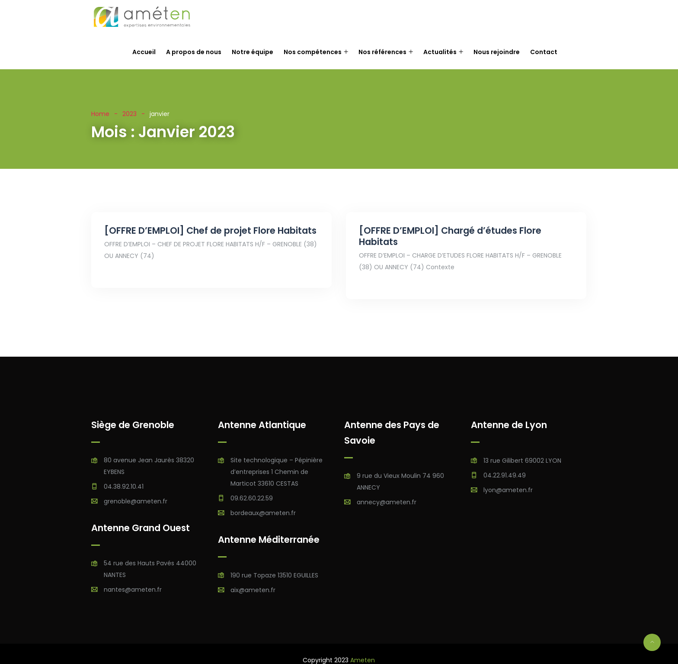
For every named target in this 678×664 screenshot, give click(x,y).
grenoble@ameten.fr (135, 501)
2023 (129, 114)
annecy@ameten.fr (386, 502)
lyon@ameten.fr (508, 490)
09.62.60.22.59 (251, 498)
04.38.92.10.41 (124, 486)
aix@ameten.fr (252, 590)
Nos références (382, 52)
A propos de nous (193, 52)
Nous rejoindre (496, 52)
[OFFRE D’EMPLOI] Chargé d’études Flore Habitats (450, 236)
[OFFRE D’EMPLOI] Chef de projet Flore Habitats (210, 230)
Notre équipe (252, 52)
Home (100, 114)
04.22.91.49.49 (504, 475)
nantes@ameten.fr (133, 589)
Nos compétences (313, 52)
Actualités (440, 52)
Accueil (144, 52)
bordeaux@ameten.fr (263, 513)
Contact (543, 52)
